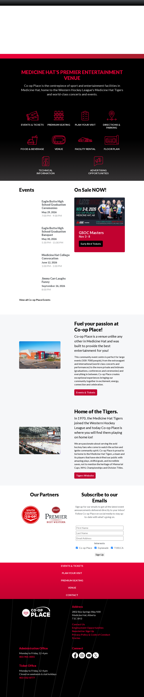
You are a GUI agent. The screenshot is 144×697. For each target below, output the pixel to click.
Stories (76, 637)
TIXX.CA (118, 547)
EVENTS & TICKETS (72, 565)
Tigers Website (85, 475)
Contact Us (78, 624)
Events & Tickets (86, 392)
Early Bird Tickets (90, 244)
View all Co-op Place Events (34, 299)
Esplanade (103, 547)
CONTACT (72, 594)
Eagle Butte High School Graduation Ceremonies (54, 205)
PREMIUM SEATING (72, 580)
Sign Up (100, 554)
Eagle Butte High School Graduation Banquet (54, 231)
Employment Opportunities (88, 627)
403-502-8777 (27, 677)
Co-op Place (85, 547)
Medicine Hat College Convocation (56, 256)
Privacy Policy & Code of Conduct (91, 634)
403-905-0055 (27, 656)
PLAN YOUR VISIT (72, 573)
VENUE (72, 587)
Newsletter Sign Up (83, 631)
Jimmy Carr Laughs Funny (54, 280)
